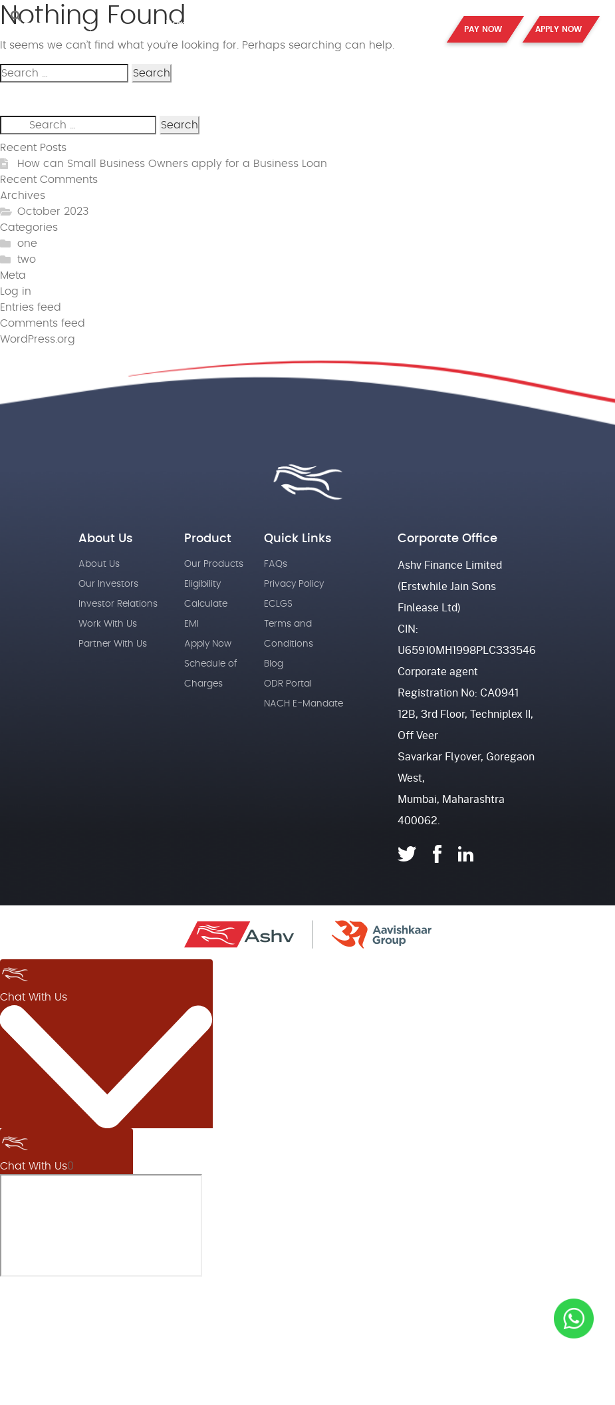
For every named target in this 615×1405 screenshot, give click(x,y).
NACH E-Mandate (303, 703)
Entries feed (30, 307)
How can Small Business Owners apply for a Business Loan (172, 163)
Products (188, 23)
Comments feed (42, 323)
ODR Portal (288, 684)
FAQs (275, 564)
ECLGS (278, 604)
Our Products (213, 564)
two (26, 259)
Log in (15, 291)
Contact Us (418, 28)
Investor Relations (118, 604)
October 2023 (52, 211)
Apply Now (207, 644)
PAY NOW (483, 29)
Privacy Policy (294, 584)
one (27, 243)
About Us (255, 23)
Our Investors (108, 584)
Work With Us (107, 624)
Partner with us (340, 23)
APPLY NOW (558, 29)
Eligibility (202, 584)
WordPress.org (37, 339)
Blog (273, 664)
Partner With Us (112, 644)
